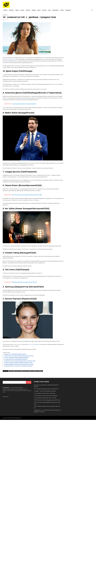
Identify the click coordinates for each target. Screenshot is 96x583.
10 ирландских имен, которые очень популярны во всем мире (18, 366)
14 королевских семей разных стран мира (44, 393)
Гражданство (18, 371)
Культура (44, 10)
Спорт (49, 10)
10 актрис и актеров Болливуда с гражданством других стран (18, 362)
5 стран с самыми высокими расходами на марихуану (16, 357)
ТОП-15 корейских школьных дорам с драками (45, 395)
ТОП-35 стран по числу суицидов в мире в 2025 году (47, 400)
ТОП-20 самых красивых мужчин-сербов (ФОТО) (46, 389)
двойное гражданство (10, 59)
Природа (34, 10)
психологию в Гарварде (33, 344)
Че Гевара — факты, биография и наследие (45, 391)
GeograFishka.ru (18, 418)
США (41, 371)
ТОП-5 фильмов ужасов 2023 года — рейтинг (45, 398)
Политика (28, 10)
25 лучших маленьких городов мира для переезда (15, 359)
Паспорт (37, 371)
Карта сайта (5, 396)
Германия (11, 371)
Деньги (39, 10)
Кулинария (67, 10)
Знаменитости (25, 371)
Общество (11, 10)
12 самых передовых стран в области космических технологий (18, 364)
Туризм (17, 10)
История (22, 10)
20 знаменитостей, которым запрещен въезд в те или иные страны (19, 361)
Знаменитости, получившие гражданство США (15, 354)
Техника (62, 10)
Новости (5, 10)
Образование (55, 10)
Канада (32, 371)
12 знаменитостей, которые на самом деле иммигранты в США (18, 355)
